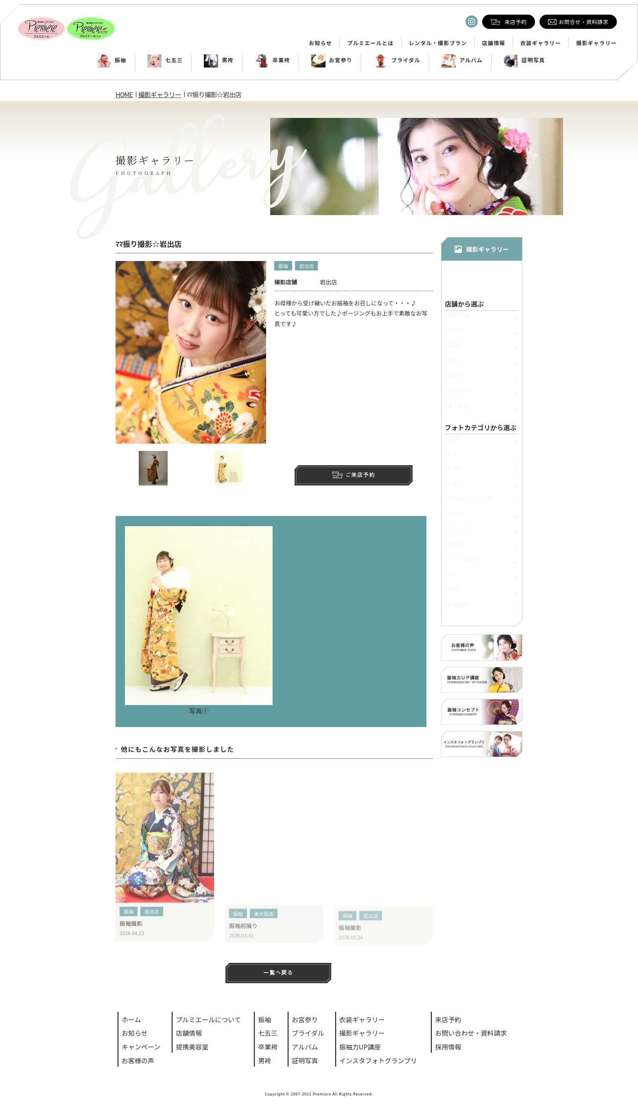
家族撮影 (458, 608)
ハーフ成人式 (464, 563)
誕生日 (455, 548)
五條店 (455, 349)
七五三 (165, 60)
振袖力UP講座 (360, 1047)
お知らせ (320, 43)
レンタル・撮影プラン (438, 43)
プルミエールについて (208, 1019)
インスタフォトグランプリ (378, 1060)
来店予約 (448, 1019)
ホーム (131, 1019)
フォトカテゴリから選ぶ (480, 427)
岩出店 (306, 266)
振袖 (112, 60)
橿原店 (455, 334)
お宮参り (331, 60)
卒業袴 (272, 60)
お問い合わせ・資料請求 (471, 1033)
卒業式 (455, 487)
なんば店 (458, 394)
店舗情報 (493, 43)
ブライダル (397, 60)
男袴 (219, 60)
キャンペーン (141, 1047)
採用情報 (448, 1047)
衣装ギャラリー (540, 43)
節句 (452, 578)
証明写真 (524, 60)
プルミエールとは (370, 43)
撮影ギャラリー (596, 43)
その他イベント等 (469, 503)
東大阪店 (263, 926)
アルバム (462, 60)
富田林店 (458, 318)
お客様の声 (138, 1060)
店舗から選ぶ (464, 304)
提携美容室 (192, 1047)
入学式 (455, 518)
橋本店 (455, 364)
